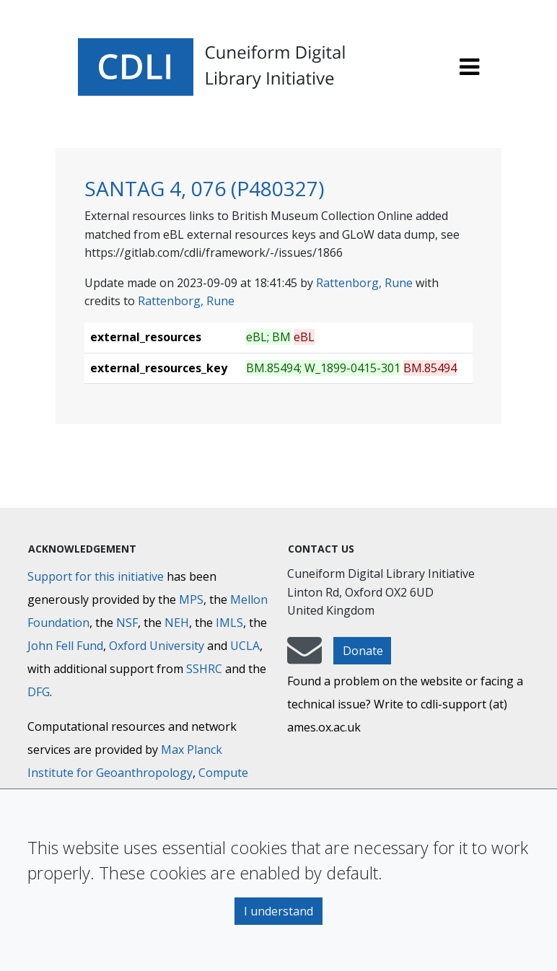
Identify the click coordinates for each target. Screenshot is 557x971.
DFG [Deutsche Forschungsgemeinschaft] (38, 692)
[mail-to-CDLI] (304, 657)
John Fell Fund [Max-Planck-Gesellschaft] (65, 646)
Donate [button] (363, 651)
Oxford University (156, 646)
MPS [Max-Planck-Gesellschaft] (191, 599)
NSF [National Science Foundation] (127, 623)
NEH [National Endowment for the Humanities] (177, 623)
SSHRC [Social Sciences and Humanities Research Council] (204, 669)
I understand (278, 911)
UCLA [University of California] (245, 646)
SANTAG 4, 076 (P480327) (204, 188)
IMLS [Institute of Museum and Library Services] (229, 623)
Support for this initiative (95, 576)
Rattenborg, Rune (364, 283)
